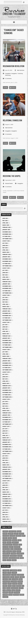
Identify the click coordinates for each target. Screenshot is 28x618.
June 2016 (5, 458)
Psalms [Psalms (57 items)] (10, 594)
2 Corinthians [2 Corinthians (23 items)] (6, 577)
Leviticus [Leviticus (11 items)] (21, 588)
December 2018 (6, 390)
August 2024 (6, 241)
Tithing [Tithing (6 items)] (21, 558)
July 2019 (5, 374)
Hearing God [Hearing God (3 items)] (15, 542)
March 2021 (5, 333)
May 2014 (5, 514)
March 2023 (5, 279)
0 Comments (8, 78)
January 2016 (6, 469)
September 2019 (6, 370)
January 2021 (6, 338)
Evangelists (14, 73)
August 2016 (6, 453)
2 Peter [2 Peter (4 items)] (16, 577)
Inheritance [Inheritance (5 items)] (17, 546)
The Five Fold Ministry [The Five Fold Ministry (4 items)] (14, 558)
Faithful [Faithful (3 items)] (5, 538)
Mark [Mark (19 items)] (13, 590)
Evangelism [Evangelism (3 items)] (18, 535)
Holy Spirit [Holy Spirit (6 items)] (5, 546)
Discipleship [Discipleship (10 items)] (5, 535)
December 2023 (6, 259)
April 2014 (5, 517)
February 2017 (6, 440)
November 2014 (6, 501)
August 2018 (6, 399)
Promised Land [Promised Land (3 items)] (6, 553)
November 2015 (6, 474)
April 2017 (5, 435)
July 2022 (5, 297)
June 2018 (5, 403)
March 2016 (5, 465)
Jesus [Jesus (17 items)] (12, 549)
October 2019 (6, 367)
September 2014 (6, 505)
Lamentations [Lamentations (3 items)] (15, 588)
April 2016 (5, 462)
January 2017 (6, 442)
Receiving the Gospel (12, 175)
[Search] (13, 2)
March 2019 (5, 383)
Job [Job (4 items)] (23, 585)
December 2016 (6, 444)
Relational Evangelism (12, 120)
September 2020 (6, 347)
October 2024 (6, 236)
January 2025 (6, 229)
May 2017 (5, 433)
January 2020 (6, 360)
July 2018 (5, 401)
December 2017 (6, 417)
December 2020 (6, 340)
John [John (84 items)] (4, 588)
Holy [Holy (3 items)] (20, 544)
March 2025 (5, 225)
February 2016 (6, 467)
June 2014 (5, 512)
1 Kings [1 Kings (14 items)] (4, 572)
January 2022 (6, 311)
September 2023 (6, 266)
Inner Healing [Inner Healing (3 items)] (6, 549)
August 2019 (6, 372)
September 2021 (6, 320)
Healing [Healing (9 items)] (9, 542)
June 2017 (5, 431)
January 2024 (6, 256)
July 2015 (5, 483)
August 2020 (6, 349)
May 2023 (5, 275)
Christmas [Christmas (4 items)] (11, 533)
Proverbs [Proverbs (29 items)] (5, 594)
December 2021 (6, 313)
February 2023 (6, 281)
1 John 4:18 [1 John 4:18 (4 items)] (5, 531)
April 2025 (5, 223)
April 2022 (5, 304)
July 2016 (5, 456)
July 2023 (5, 270)
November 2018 (6, 392)
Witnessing (8, 75)
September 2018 (6, 397)
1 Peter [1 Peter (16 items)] (9, 572)
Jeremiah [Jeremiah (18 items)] (18, 585)
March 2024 (5, 252)
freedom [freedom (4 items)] (15, 540)
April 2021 (5, 331)
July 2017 (5, 428)
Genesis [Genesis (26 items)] (20, 583)
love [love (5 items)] (4, 551)
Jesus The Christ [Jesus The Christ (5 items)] (18, 549)
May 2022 (5, 302)
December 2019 (6, 363)
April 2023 (5, 277)
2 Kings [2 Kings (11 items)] (12, 577)
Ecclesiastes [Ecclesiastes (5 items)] (13, 581)
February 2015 (6, 494)
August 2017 (6, 426)
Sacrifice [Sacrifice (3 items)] (20, 555)
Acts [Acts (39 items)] (10, 579)
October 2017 (6, 422)
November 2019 (6, 365)
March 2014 (5, 519)
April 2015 (5, 489)
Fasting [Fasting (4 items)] (14, 538)
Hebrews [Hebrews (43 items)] (5, 585)
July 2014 (5, 510)
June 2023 (5, 272)
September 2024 (6, 238)
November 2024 (6, 234)
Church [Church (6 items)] (16, 533)
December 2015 (6, 471)
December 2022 (6, 286)
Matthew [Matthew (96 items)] (18, 590)
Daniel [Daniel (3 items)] (20, 579)
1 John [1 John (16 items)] (19, 570)
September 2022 (6, 293)
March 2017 (5, 437)
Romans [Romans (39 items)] (22, 594)
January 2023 (6, 284)
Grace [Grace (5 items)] (4, 542)
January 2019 (6, 388)
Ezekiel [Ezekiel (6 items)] (9, 583)
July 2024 (5, 243)
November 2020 (6, 342)
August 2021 (6, 322)
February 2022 (6, 308)
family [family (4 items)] (9, 538)
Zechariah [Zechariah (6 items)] (5, 596)
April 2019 (5, 381)
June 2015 (5, 485)
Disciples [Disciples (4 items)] (21, 533)
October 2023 (6, 263)
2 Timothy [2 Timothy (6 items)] (5, 579)
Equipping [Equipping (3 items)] (12, 535)
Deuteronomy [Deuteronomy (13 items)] (6, 581)
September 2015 (6, 478)
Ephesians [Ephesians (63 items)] (20, 581)
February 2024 (6, 254)
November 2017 (6, 419)
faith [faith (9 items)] (24, 535)
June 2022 (5, 299)
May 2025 (5, 220)
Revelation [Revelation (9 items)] (16, 594)
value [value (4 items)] (4, 560)
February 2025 (6, 227)
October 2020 (6, 345)
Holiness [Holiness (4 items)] (15, 544)
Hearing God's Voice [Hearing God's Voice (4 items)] (7, 544)
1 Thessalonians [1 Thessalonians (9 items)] (6, 574)
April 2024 (5, 250)
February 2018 (6, 413)
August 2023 (6, 268)
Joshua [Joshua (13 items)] (8, 588)
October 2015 (6, 476)
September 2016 (6, 451)
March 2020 (5, 356)
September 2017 (6, 424)
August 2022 (6, 295)
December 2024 (6, 232)
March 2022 (5, 306)
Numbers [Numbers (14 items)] (11, 592)
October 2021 (6, 318)
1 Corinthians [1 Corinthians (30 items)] (13, 570)
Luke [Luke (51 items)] (4, 590)
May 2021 (5, 329)
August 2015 (6, 480)
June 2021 (5, 327)
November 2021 (6, 315)
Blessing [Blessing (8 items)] (5, 533)
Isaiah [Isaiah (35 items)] (10, 585)
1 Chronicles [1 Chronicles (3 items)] (6, 570)
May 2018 (5, 406)
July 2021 (5, 324)
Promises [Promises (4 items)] (13, 553)
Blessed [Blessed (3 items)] (19, 531)
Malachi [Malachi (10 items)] (8, 590)
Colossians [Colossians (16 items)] (14, 579)
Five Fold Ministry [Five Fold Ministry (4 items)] (7, 540)
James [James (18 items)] (14, 585)
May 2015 (5, 487)
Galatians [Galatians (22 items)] (15, 583)
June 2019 (5, 376)
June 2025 (5, 218)
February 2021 (6, 336)
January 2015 (6, 496)
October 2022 (6, 290)
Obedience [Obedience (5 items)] (9, 551)
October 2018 (6, 394)
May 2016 (5, 460)
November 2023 (6, 261)
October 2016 (6, 449)
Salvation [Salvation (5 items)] (5, 558)
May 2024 (5, 247)
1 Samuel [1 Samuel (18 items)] (14, 572)
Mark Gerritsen (20, 70)
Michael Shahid (9, 183)
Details (5, 87)
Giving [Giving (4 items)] (19, 540)
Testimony (20, 73)
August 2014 (6, 508)
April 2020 (5, 354)
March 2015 (5, 492)
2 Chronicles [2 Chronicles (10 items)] (20, 574)
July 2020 (5, 351)
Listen (20, 197)
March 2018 (5, 410)
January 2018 (6, 415)
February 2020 (6, 358)
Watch (12, 87)
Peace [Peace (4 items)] (14, 551)
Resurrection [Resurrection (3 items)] (13, 555)
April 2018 (5, 408)
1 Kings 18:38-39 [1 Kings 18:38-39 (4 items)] (12, 531)
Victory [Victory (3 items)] (9, 560)
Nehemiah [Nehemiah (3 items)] (5, 592)
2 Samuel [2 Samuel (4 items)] (22, 577)
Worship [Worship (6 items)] (14, 560)
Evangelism (8, 73)
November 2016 (6, 446)
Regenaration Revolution (13, 66)
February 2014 (6, 521)
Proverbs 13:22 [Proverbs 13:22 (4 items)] (20, 553)
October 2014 (6, 503)
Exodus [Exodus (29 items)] (4, 583)
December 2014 (6, 498)
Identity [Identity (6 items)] (11, 546)
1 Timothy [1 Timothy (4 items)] (14, 574)
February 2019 (6, 385)
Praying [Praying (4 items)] (19, 551)
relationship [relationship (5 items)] (6, 555)
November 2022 (6, 288)
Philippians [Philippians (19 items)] (16, 592)
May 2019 (5, 379)
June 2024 (5, 245)
